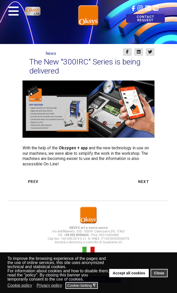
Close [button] (159, 273)
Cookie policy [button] (20, 285)
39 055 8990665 (77, 235)
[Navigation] (13, 11)
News (51, 53)
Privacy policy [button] (49, 285)
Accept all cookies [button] (129, 273)
